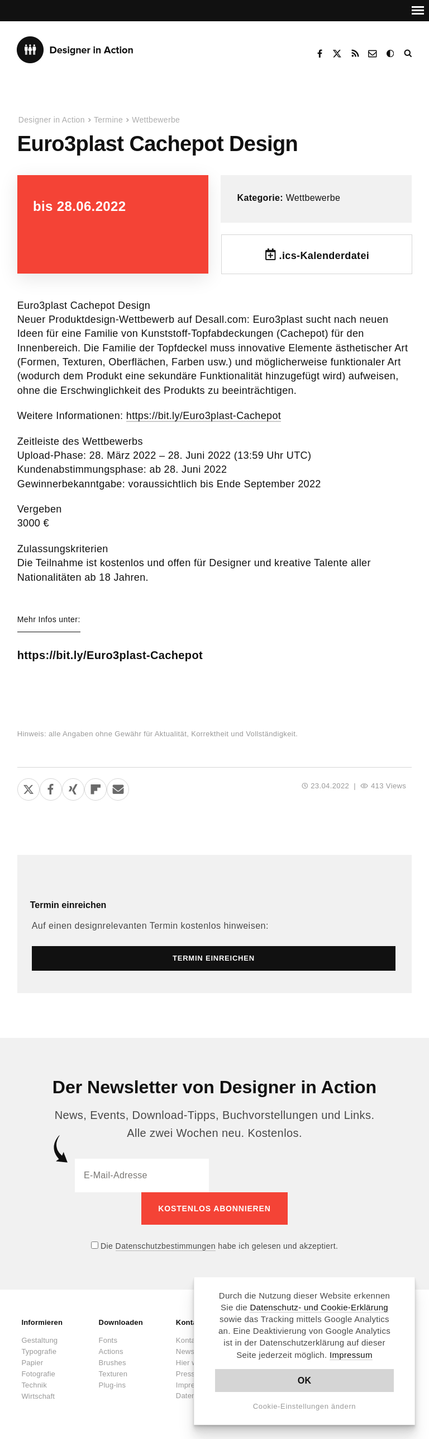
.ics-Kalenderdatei (324, 255)
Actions (111, 1351)
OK (305, 1380)
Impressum (351, 1355)
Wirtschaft (38, 1396)
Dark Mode (391, 53)
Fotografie (38, 1374)
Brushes (112, 1362)
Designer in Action (75, 49)
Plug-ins (112, 1385)
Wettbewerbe (156, 119)
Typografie (38, 1351)
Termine (108, 119)
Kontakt (373, 53)
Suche (408, 53)
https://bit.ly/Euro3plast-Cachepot (203, 415)
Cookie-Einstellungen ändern (304, 1406)
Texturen (113, 1374)
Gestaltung (39, 1340)
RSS (355, 53)
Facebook (319, 53)
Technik (33, 1385)
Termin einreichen (68, 905)
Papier (32, 1362)
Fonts (108, 1340)
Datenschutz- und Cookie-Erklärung (319, 1307)
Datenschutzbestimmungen (166, 1246)
